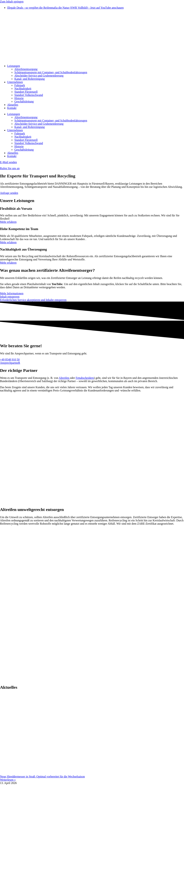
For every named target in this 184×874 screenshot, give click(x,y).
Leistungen (13, 65)
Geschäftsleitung (24, 101)
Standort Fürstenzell (26, 91)
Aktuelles (12, 104)
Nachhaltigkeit (22, 88)
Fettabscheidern (85, 377)
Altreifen (64, 377)
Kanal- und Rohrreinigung (29, 78)
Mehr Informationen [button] (11, 293)
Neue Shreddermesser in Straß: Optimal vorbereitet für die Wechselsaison (42, 776)
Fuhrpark (19, 85)
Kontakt (12, 107)
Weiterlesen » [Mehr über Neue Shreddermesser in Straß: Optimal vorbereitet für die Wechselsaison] (8, 779)
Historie (19, 98)
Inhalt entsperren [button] (9, 296)
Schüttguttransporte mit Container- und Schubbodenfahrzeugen (50, 72)
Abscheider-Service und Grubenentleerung (38, 75)
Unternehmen (15, 82)
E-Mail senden (8, 162)
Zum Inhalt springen (12, 1)
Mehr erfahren (8, 221)
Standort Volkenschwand (28, 95)
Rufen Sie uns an (10, 168)
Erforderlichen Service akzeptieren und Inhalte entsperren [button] (33, 299)
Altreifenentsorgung (26, 69)
